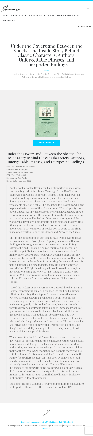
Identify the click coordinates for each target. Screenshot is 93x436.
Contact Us (9, 21)
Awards (69, 15)
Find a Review (16, 15)
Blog (76, 15)
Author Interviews (54, 15)
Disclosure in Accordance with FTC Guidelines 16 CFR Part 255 (46, 422)
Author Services (33, 15)
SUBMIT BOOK (84, 26)
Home (5, 15)
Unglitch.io (46, 428)
